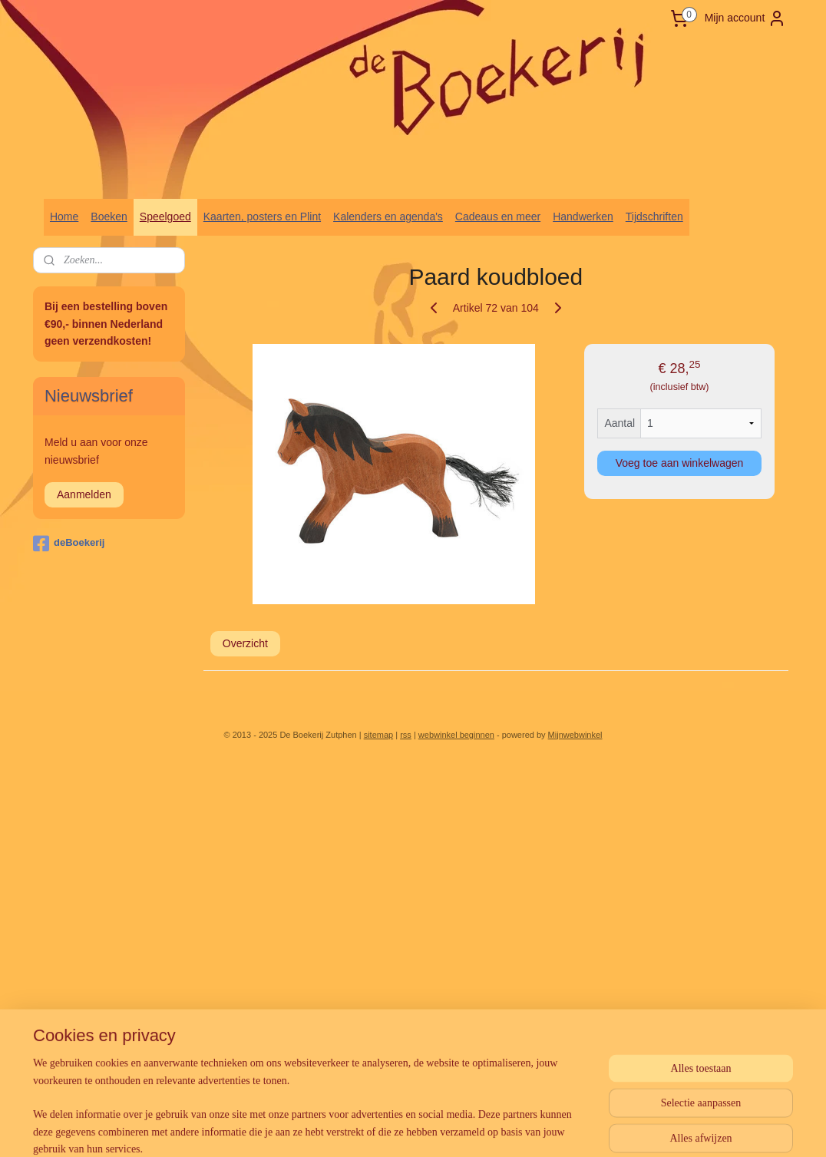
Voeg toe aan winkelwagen (680, 463)
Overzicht (245, 643)
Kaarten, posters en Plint (262, 216)
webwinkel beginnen (456, 734)
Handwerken (583, 216)
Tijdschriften (654, 216)
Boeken (109, 216)
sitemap (379, 734)
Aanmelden (84, 494)
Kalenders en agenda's (388, 216)
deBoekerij (68, 543)
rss (405, 734)
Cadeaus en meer (497, 216)
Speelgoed (165, 216)
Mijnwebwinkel (575, 734)
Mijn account (746, 18)
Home (64, 216)
